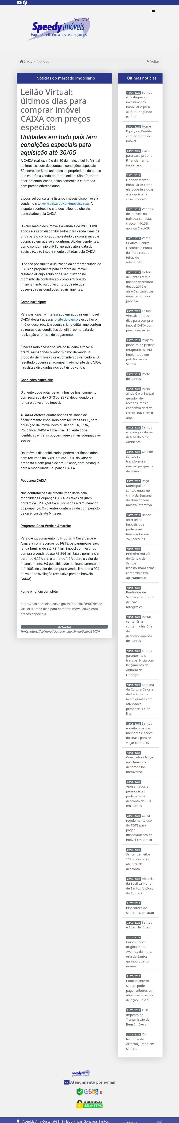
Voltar (153, 61)
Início (26, 61)
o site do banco (66, 319)
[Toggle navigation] (153, 11)
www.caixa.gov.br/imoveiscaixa (65, 204)
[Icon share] (19, 2)
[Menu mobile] (89, 28)
